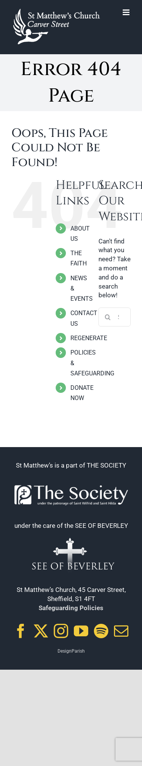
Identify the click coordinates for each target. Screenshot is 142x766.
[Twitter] (41, 631)
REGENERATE (88, 338)
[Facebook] (21, 631)
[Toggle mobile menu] (127, 12)
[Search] (107, 317)
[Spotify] (101, 631)
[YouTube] (81, 631)
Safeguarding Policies (71, 608)
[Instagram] (61, 631)
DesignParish (71, 651)
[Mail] (121, 631)
